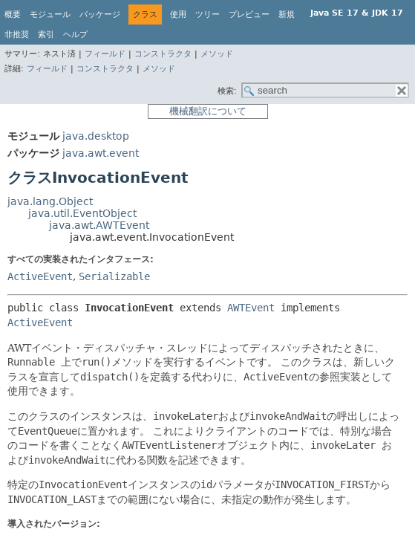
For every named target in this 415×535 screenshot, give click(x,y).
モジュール (50, 14)
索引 (46, 34)
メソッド (216, 54)
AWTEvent (251, 308)
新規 (286, 14)
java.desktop (95, 136)
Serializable (114, 276)
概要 (12, 14)
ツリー (207, 14)
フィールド (105, 54)
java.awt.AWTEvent (99, 225)
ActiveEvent (40, 276)
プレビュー (249, 14)
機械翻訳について (207, 111)
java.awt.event (100, 153)
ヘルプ (75, 34)
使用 (178, 14)
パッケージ (99, 14)
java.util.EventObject (82, 213)
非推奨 (16, 34)
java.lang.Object (50, 201)
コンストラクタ (163, 54)
